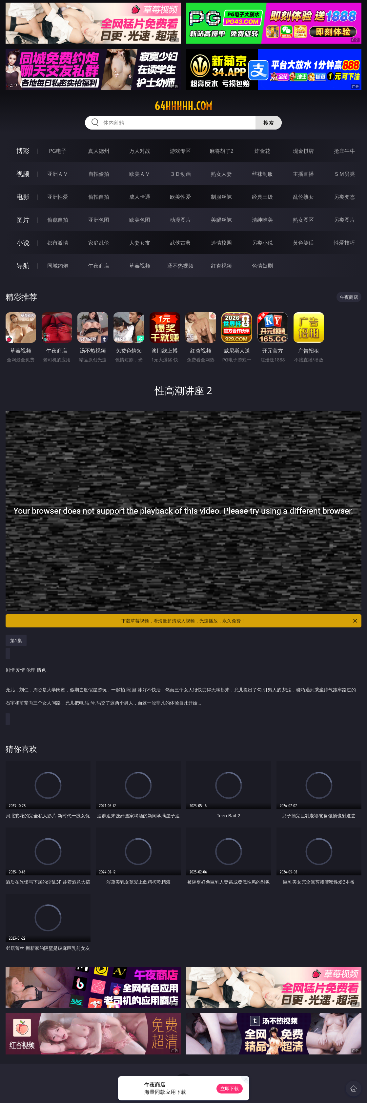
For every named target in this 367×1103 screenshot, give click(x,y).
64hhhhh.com (183, 105)
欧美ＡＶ (139, 173)
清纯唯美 (262, 219)
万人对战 (139, 150)
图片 (23, 219)
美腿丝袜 (221, 219)
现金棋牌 (303, 150)
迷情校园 (221, 242)
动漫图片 (180, 219)
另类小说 (262, 242)
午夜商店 (98, 265)
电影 (23, 196)
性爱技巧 (344, 242)
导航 (23, 265)
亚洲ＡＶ (57, 173)
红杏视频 (221, 265)
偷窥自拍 (57, 219)
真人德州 (98, 150)
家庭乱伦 (98, 242)
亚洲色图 (98, 219)
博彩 (23, 150)
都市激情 (57, 242)
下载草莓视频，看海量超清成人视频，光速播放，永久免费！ (239, 621)
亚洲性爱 (57, 196)
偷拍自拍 (98, 196)
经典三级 (262, 196)
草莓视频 (139, 265)
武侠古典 (180, 242)
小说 (23, 242)
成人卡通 (139, 196)
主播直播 (303, 173)
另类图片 (344, 219)
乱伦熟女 (303, 196)
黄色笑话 (303, 242)
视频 (23, 173)
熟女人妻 (221, 173)
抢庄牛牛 (344, 150)
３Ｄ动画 (180, 173)
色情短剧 (262, 265)
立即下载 (229, 1088)
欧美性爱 (180, 196)
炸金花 (262, 150)
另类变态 (344, 196)
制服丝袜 (221, 196)
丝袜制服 (262, 173)
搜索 (268, 122)
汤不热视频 (180, 265)
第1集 (16, 640)
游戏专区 (180, 150)
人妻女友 (139, 242)
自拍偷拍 (98, 173)
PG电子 (57, 150)
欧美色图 (139, 219)
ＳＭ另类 (344, 173)
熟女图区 (303, 219)
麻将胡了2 (222, 150)
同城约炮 (57, 265)
